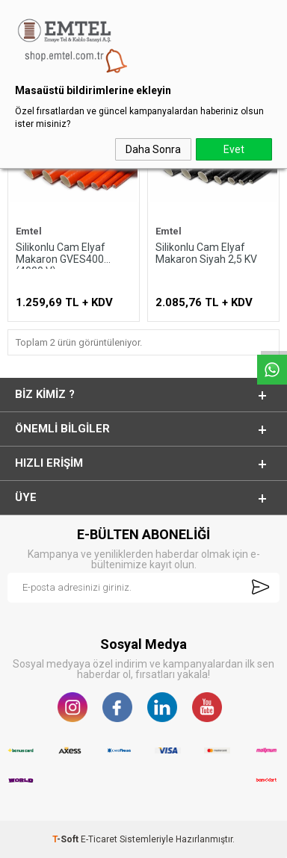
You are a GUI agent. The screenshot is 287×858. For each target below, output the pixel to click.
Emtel (29, 231)
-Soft (66, 839)
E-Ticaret (99, 839)
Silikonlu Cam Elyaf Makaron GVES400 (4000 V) (60, 255)
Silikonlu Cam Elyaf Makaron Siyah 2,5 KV (206, 253)
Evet (233, 149)
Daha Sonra (153, 149)
